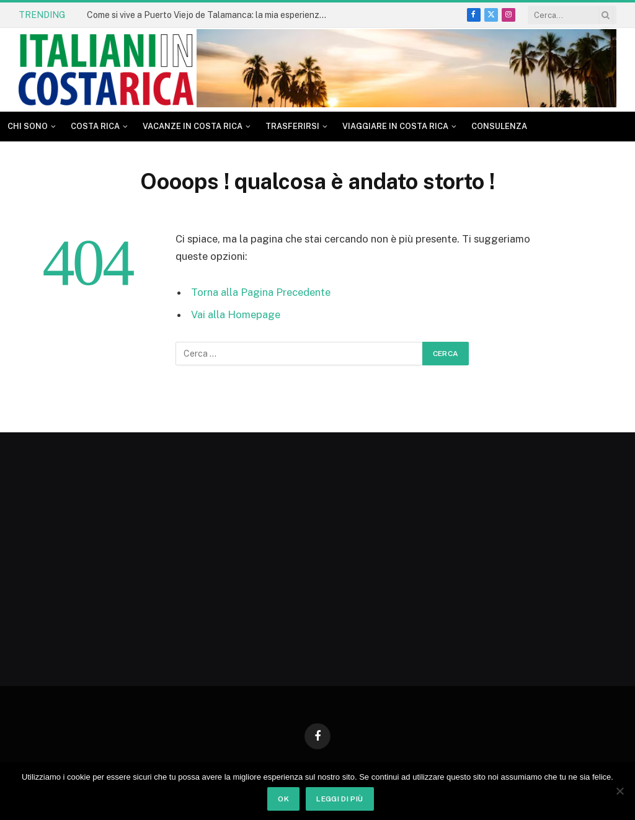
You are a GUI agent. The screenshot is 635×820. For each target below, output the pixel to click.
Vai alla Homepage (235, 314)
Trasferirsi (292, 126)
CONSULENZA (499, 126)
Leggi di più (339, 799)
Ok (283, 799)
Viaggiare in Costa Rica (395, 126)
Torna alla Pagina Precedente (261, 292)
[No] (619, 791)
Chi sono (27, 126)
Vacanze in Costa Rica (192, 126)
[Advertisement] (110, 553)
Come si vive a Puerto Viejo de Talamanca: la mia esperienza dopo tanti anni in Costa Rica (211, 15)
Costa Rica (95, 126)
